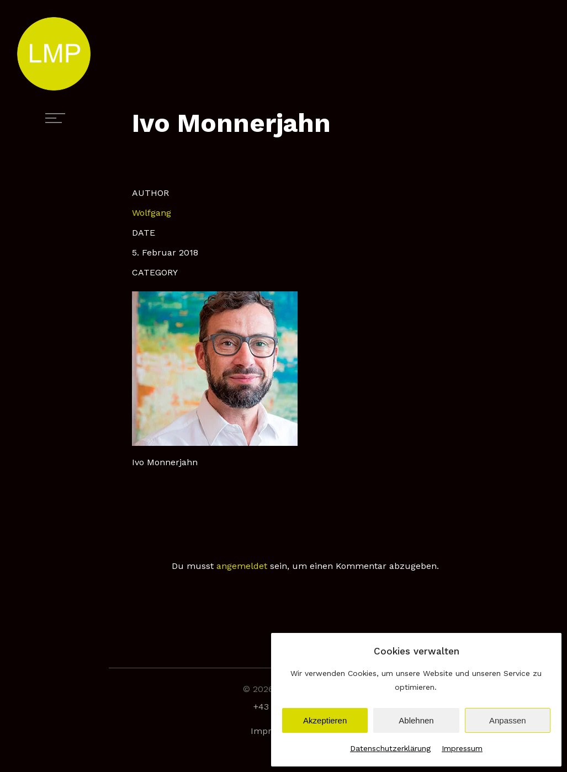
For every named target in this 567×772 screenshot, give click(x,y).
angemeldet (241, 566)
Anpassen (507, 720)
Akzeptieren (325, 720)
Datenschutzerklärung (390, 748)
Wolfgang (151, 212)
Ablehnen (416, 720)
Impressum (462, 748)
